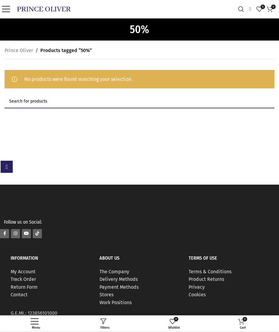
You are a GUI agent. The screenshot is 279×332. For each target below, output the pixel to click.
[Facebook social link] (4, 233)
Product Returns (206, 279)
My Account (23, 271)
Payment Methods (119, 287)
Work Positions (115, 302)
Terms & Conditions (210, 271)
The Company (114, 271)
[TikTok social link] (37, 233)
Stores (106, 294)
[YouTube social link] (26, 233)
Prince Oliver (19, 50)
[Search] (242, 9)
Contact (19, 294)
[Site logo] (44, 9)
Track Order (23, 279)
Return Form (24, 287)
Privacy (197, 287)
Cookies (197, 294)
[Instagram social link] (15, 233)
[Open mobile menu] (8, 9)
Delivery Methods (118, 279)
